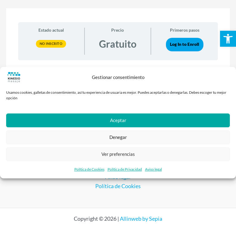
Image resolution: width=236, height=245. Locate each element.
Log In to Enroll (184, 44)
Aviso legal (153, 169)
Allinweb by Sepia (141, 218)
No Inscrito (51, 43)
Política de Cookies (89, 169)
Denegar (118, 137)
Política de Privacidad (125, 169)
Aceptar (118, 120)
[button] (228, 39)
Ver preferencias (118, 154)
